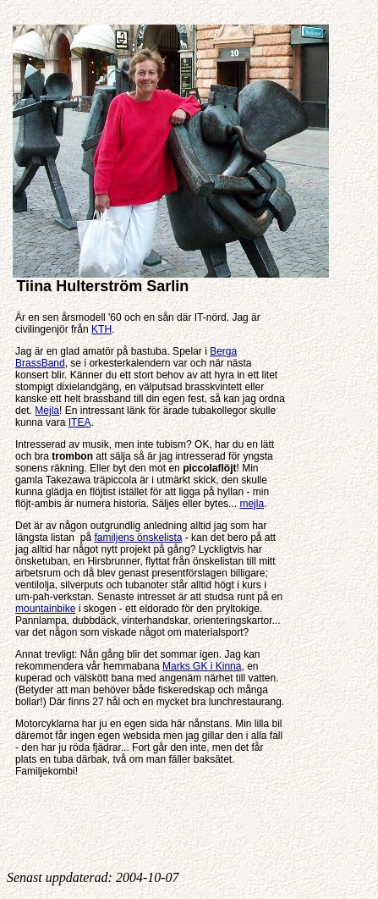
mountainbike (45, 609)
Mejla (47, 410)
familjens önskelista (138, 537)
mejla (251, 504)
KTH (101, 329)
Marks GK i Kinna (201, 666)
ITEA (79, 422)
